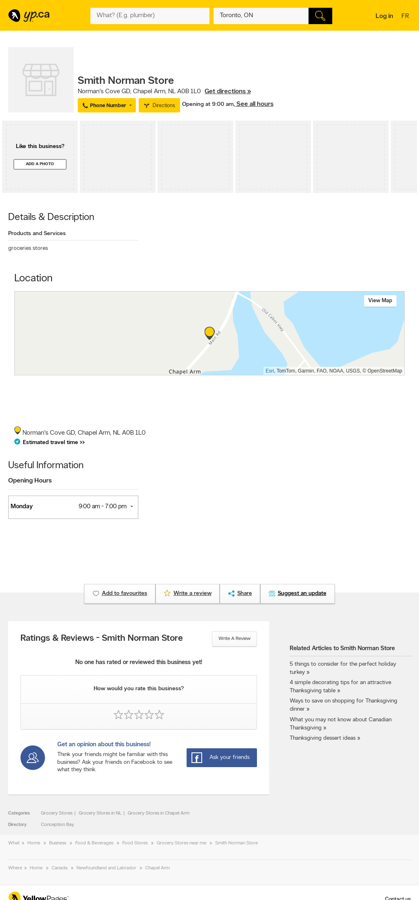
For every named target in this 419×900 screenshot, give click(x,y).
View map (380, 300)
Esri (270, 371)
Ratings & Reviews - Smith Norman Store (101, 638)
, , (164, 91)
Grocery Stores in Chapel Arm (158, 813)
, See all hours (253, 104)
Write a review (234, 638)
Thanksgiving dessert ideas (323, 738)
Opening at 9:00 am (208, 104)
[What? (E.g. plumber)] (149, 16)
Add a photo (40, 164)
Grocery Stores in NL (100, 813)
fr (406, 17)
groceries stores (28, 248)
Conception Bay (57, 824)
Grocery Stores (56, 813)
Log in (384, 16)
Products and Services (37, 234)
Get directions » (228, 91)
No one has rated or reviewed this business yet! (138, 663)
